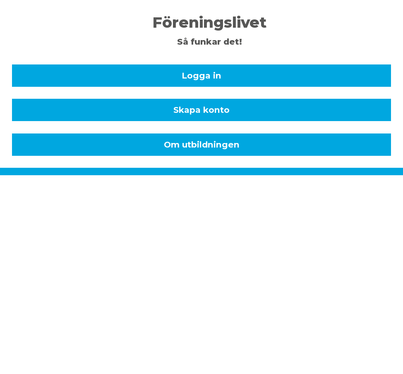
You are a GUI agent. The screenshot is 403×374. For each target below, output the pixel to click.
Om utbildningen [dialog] (202, 144)
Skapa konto (201, 110)
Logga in (201, 75)
